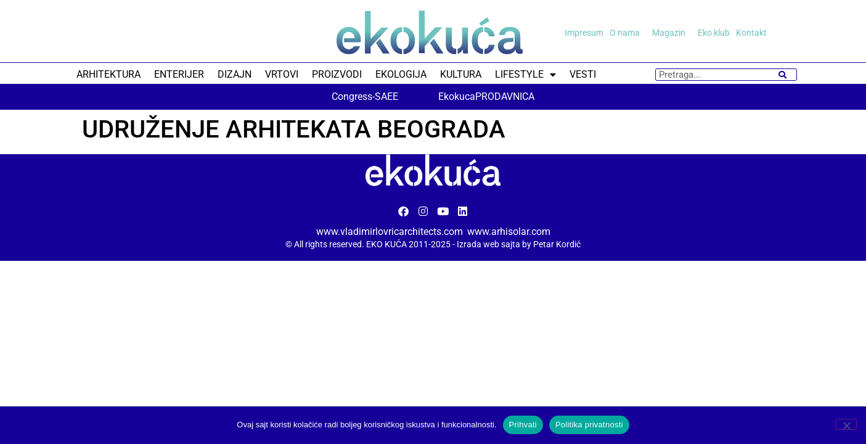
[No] (846, 424)
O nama (628, 32)
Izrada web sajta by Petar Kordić (519, 244)
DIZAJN (234, 74)
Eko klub (714, 32)
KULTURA (460, 74)
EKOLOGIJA (401, 74)
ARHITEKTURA (108, 74)
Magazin (672, 32)
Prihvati (523, 424)
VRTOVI (281, 74)
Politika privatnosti (589, 424)
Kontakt (751, 32)
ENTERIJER (179, 74)
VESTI (583, 74)
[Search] (782, 74)
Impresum (584, 32)
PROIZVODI (337, 74)
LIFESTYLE (525, 74)
